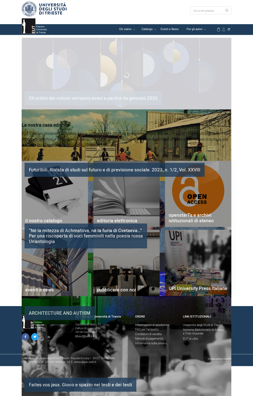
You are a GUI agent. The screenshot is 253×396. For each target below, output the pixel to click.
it (229, 29)
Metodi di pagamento (149, 338)
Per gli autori (194, 29)
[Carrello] (218, 29)
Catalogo (147, 29)
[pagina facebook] (25, 336)
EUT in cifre (190, 338)
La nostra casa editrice (46, 125)
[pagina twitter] (35, 336)
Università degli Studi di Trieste (203, 325)
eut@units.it (86, 336)
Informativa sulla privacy (151, 343)
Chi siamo (125, 29)
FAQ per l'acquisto (147, 329)
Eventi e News (170, 29)
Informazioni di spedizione (152, 325)
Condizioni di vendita (148, 334)
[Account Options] (223, 29)
